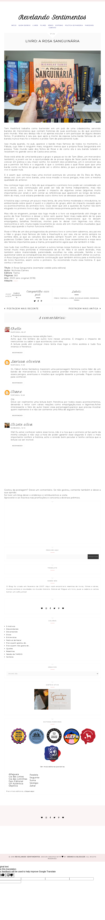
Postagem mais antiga (85, 311)
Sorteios (10, 659)
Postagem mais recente (21, 311)
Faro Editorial (16, 783)
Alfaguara (14, 776)
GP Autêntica (16, 786)
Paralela (34, 777)
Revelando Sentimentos (53, 17)
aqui (16, 283)
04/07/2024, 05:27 (18, 334)
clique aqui (29, 793)
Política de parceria (85, 26)
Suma (33, 782)
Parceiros (47, 29)
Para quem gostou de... (16, 645)
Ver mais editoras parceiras (52, 769)
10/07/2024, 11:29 (18, 367)
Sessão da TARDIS (14, 656)
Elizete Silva (22, 427)
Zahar (33, 788)
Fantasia (64, 300)
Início (13, 26)
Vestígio (34, 785)
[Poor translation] (10, 877)
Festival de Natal (13, 642)
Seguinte (35, 780)
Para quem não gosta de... (18, 648)
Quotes (9, 651)
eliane (16, 394)
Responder (17, 355)
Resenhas (94, 300)
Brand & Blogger (76, 859)
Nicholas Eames (82, 300)
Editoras (68, 26)
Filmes (48, 26)
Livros (39, 26)
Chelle (16, 331)
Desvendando (12, 631)
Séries (57, 26)
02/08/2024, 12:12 (18, 430)
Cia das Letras (16, 779)
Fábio (56, 300)
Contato (59, 29)
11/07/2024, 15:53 (18, 397)
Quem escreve (25, 26)
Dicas (8, 637)
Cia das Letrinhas (18, 781)
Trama (76, 302)
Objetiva (13, 788)
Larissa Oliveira (26, 364)
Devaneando (12, 634)
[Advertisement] (52, 524)
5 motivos (10, 628)
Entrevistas (11, 640)
